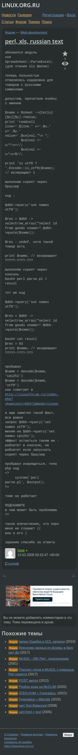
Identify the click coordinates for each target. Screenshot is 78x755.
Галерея (25, 15)
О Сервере (11, 734)
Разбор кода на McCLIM (37, 687)
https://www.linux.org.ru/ (18, 746)
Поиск (47, 22)
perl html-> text (30, 712)
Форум (20, 22)
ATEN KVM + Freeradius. (37, 693)
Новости (9, 15)
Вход (71, 15)
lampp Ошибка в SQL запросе (42, 641)
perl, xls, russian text (34, 41)
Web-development (33, 32)
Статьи (8, 22)
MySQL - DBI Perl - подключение (44, 658)
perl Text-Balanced (32, 705)
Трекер (34, 22)
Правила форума (32, 734)
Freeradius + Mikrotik (34, 699)
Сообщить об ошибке (18, 742)
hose (21, 550)
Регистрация (53, 15)
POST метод (28, 680)
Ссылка (12, 563)
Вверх (68, 734)
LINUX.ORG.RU (21, 5)
